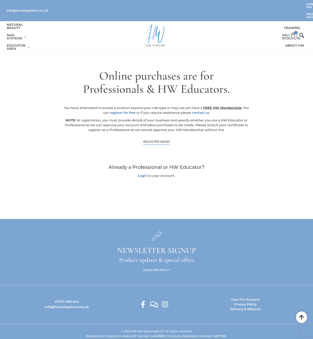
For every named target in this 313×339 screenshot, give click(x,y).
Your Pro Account (245, 283)
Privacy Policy (245, 288)
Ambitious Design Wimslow (165, 327)
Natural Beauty (22, 22)
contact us (200, 97)
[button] (55, 22)
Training (212, 22)
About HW (272, 22)
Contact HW (265, 4)
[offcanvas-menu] (300, 22)
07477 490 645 (67, 286)
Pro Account (294, 4)
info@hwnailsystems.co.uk (27, 4)
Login (142, 159)
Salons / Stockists (242, 22)
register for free (123, 97)
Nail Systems (55, 22)
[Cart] (293, 21)
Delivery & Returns (245, 293)
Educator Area (89, 22)
